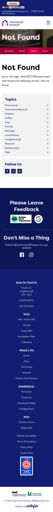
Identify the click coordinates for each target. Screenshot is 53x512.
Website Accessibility (26, 435)
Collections (26, 342)
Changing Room (26, 408)
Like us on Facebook (7, 171)
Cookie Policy (26, 452)
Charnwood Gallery (26, 403)
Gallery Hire (26, 427)
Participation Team (26, 336)
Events (22, 50)
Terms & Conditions (26, 441)
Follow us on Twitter (13, 171)
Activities (9, 50)
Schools (26, 325)
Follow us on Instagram (19, 171)
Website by (20, 506)
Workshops (26, 366)
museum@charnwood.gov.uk (15, 11)
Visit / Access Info (26, 319)
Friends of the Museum (26, 378)
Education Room (26, 422)
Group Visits (26, 330)
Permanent (26, 391)
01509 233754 (37, 11)
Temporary (26, 397)
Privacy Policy (26, 447)
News (33, 50)
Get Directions (8, 13)
